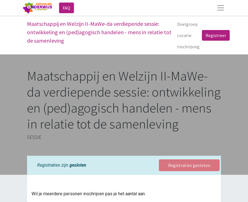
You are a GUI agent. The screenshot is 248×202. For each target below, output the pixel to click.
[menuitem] (187, 24)
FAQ (66, 8)
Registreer (216, 35)
